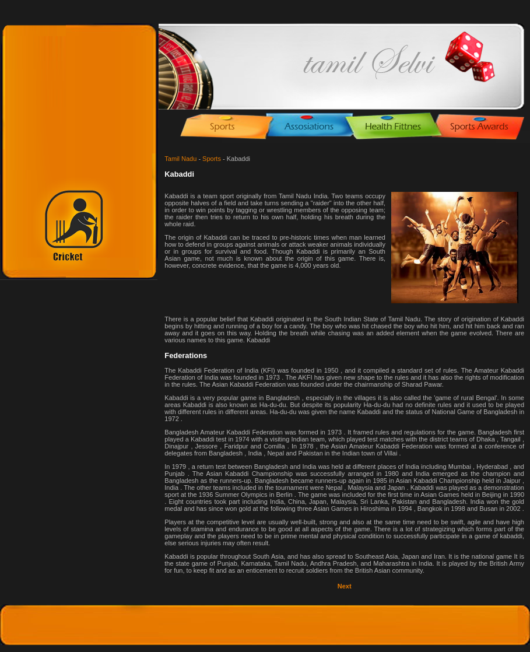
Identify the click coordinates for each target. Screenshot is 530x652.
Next (345, 586)
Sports (211, 158)
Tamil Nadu (180, 158)
